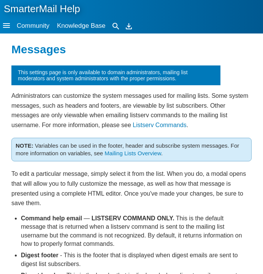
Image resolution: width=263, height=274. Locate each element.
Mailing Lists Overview (133, 153)
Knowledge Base (81, 25)
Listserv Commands (159, 125)
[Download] (128, 25)
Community (33, 25)
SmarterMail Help (42, 8)
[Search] (115, 25)
